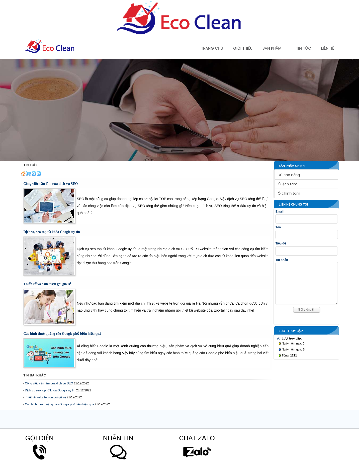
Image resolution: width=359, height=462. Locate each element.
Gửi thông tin (306, 317)
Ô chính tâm (289, 193)
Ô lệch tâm (287, 184)
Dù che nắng (289, 174)
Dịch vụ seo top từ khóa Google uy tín (51, 232)
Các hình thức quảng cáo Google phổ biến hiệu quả (62, 334)
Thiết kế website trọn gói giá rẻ (47, 284)
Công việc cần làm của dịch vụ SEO (50, 184)
